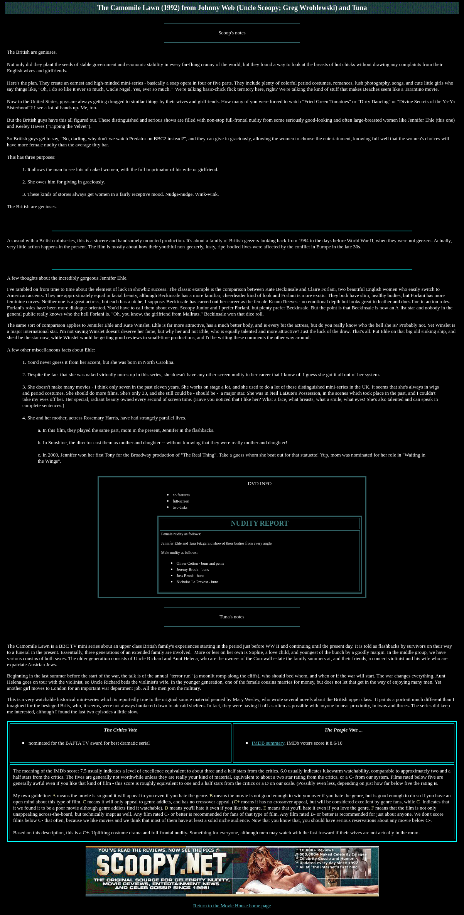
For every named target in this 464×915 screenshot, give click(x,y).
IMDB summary (268, 743)
